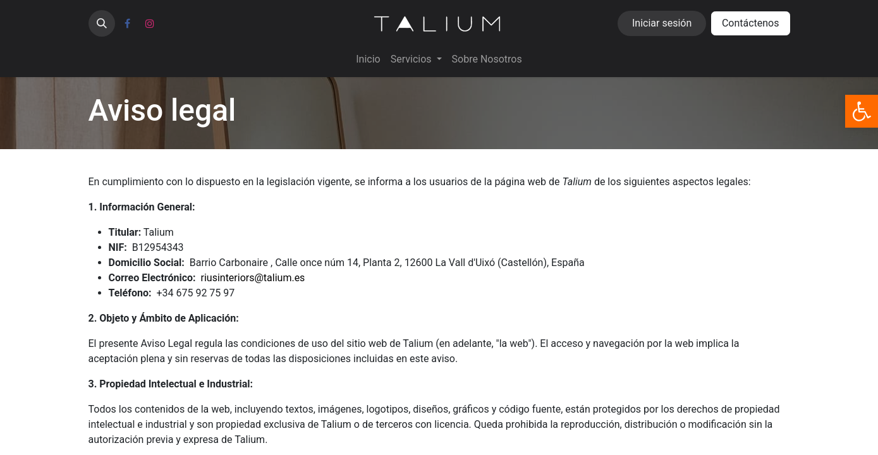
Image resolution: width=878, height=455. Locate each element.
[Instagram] (150, 23)
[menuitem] (368, 59)
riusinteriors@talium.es (253, 278)
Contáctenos (750, 23)
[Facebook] (128, 23)
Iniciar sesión (662, 23)
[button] (101, 23)
